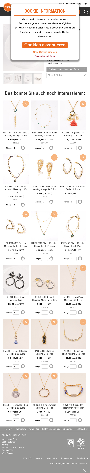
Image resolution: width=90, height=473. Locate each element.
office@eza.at (7, 452)
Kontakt (8, 427)
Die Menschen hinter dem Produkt (65, 69)
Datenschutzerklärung (45, 56)
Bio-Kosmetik (67, 457)
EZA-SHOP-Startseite (33, 457)
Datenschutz (82, 427)
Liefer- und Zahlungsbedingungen (58, 427)
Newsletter (34, 427)
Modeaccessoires (80, 462)
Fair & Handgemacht (59, 462)
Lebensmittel (52, 457)
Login (85, 3)
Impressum (21, 427)
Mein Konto (75, 3)
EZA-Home (64, 3)
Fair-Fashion (82, 457)
